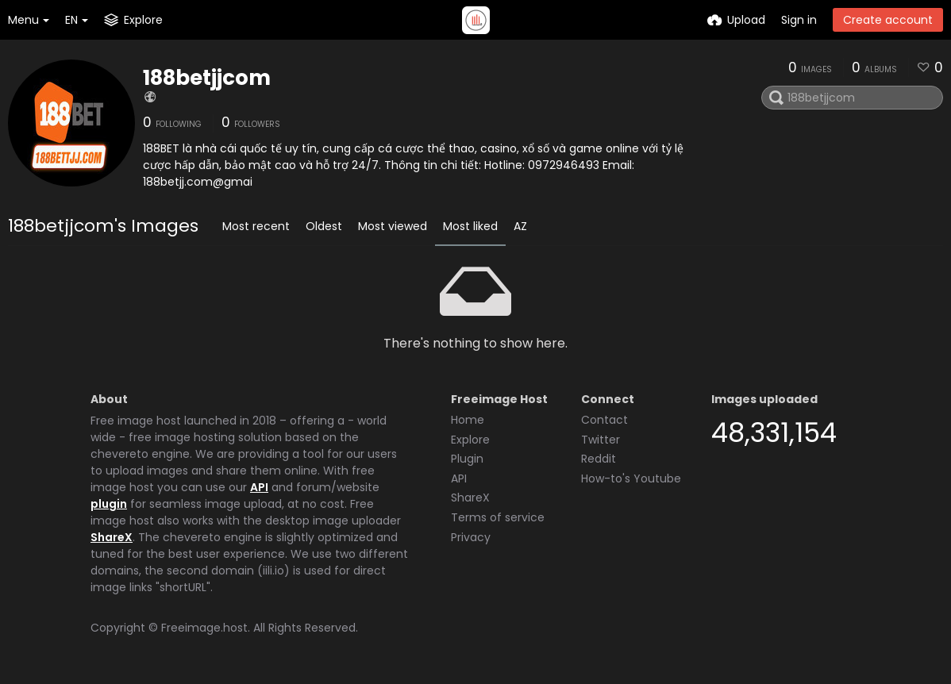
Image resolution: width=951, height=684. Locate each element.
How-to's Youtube (631, 478)
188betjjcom (207, 77)
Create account (888, 20)
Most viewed (392, 226)
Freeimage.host (204, 628)
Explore (470, 440)
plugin (108, 504)
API (259, 487)
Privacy (471, 537)
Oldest (324, 226)
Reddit (598, 459)
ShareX (111, 537)
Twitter (600, 440)
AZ (520, 226)
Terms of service (498, 517)
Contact (604, 420)
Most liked (470, 226)
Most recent (256, 226)
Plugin (467, 459)
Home (467, 420)
